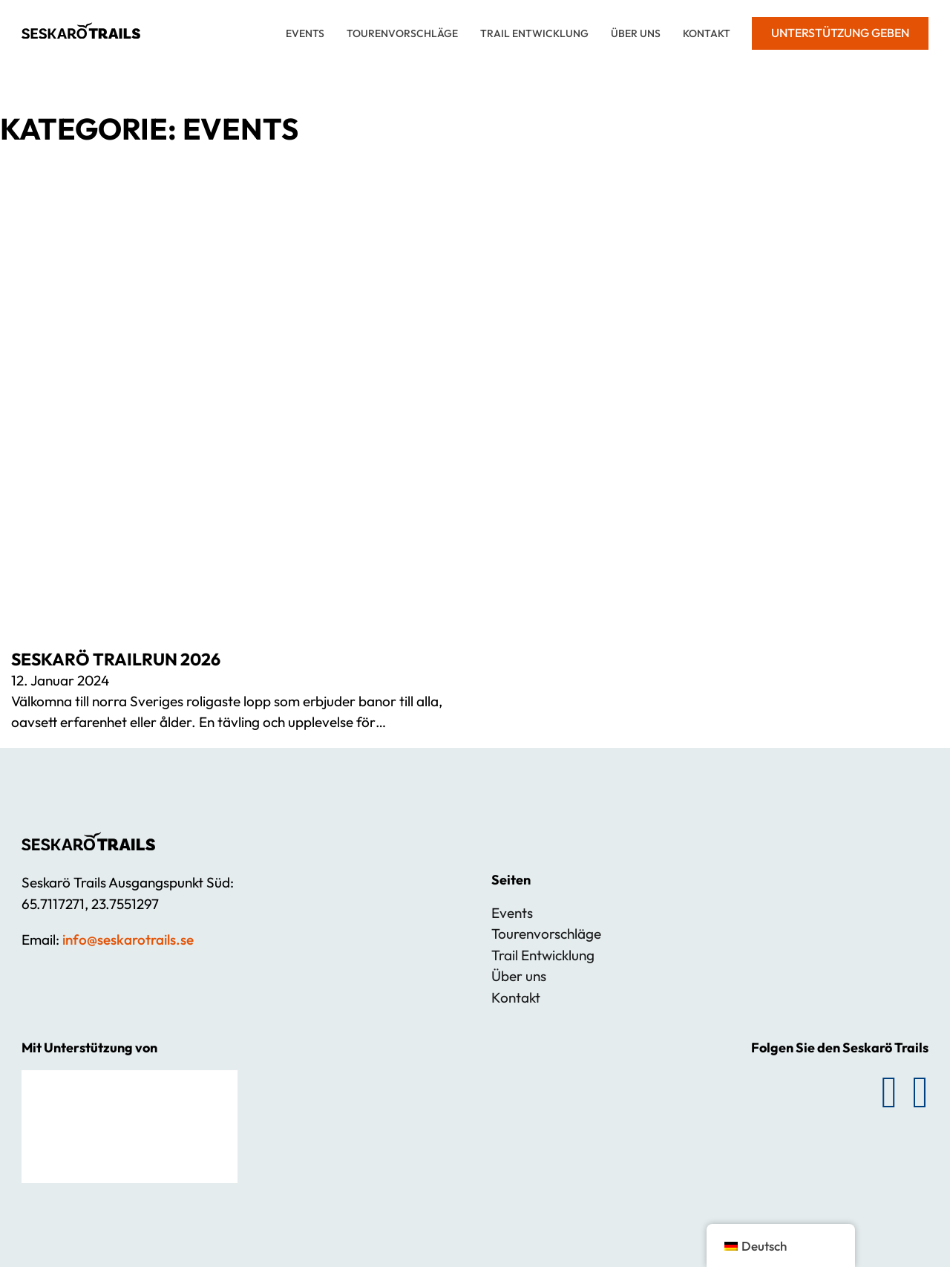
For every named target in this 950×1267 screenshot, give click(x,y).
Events (305, 33)
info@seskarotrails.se (128, 939)
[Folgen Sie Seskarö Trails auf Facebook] (889, 1092)
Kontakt (706, 33)
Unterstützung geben (840, 32)
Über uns (636, 33)
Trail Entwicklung (534, 33)
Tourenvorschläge (402, 33)
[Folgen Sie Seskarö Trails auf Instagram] (920, 1092)
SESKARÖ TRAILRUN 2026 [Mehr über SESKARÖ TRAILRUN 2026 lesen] (115, 659)
